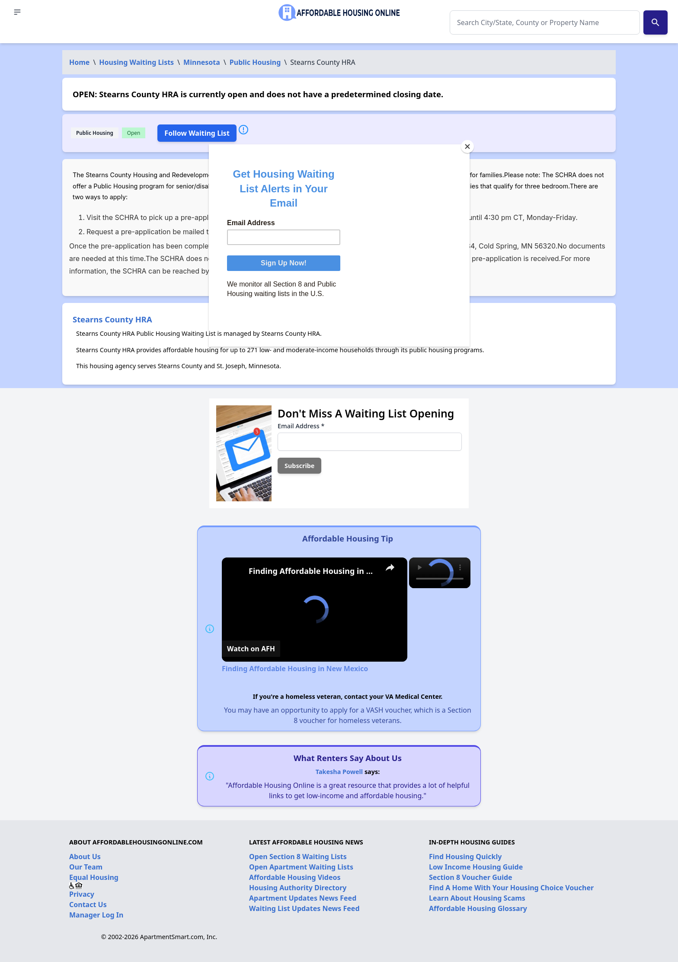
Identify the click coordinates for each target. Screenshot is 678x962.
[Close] (467, 146)
